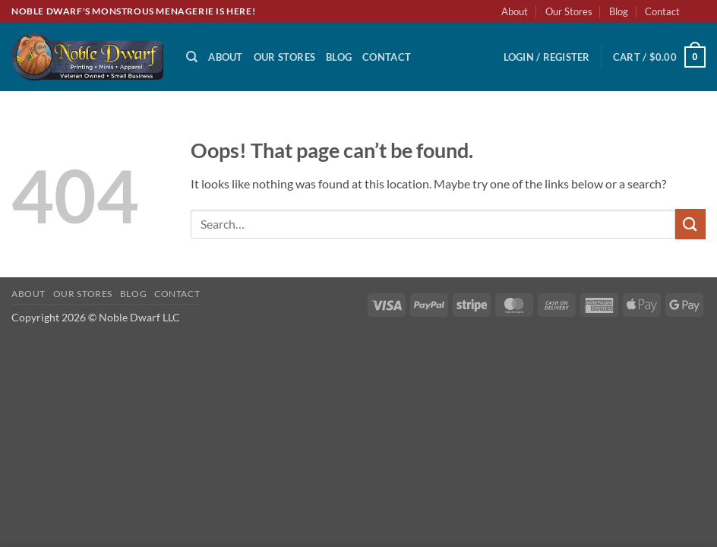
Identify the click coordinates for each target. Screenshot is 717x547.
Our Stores (568, 11)
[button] (547, 57)
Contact (662, 11)
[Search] (191, 57)
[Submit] (690, 224)
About (514, 11)
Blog (618, 11)
